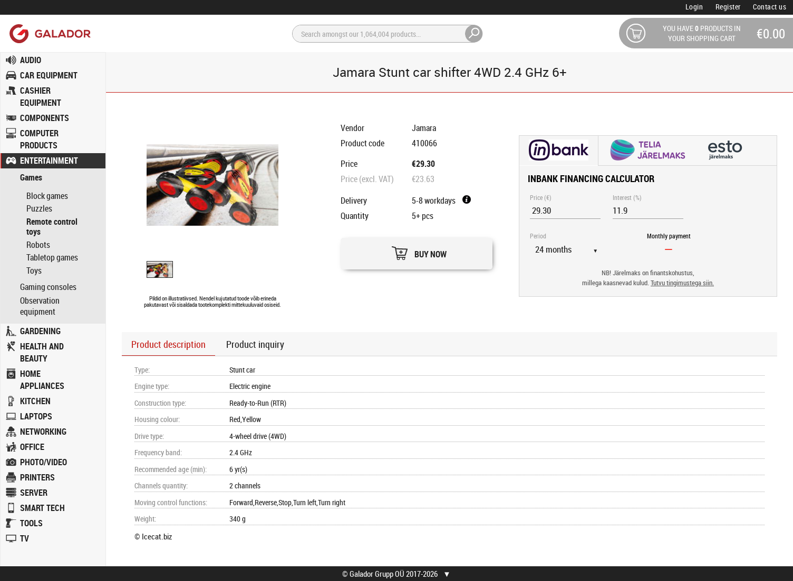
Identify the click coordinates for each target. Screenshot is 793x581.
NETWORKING (43, 431)
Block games (47, 196)
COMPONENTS (44, 118)
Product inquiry (255, 344)
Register (728, 7)
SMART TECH (42, 508)
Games (31, 177)
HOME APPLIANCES (42, 380)
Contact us (769, 7)
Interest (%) (627, 197)
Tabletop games (52, 257)
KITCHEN (35, 401)
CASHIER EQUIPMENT (40, 96)
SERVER (33, 492)
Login (694, 7)
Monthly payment (669, 236)
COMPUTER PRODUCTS (39, 139)
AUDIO (30, 60)
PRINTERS (37, 477)
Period (538, 236)
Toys (34, 270)
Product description (168, 344)
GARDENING (40, 331)
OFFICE (32, 447)
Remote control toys (52, 227)
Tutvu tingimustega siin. (682, 282)
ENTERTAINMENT (49, 160)
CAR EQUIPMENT (49, 75)
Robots (38, 245)
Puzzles (39, 208)
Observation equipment (40, 306)
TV (24, 538)
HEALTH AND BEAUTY (42, 352)
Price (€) (541, 197)
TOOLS (31, 523)
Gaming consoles (48, 287)
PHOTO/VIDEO (43, 462)
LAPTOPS (36, 416)
